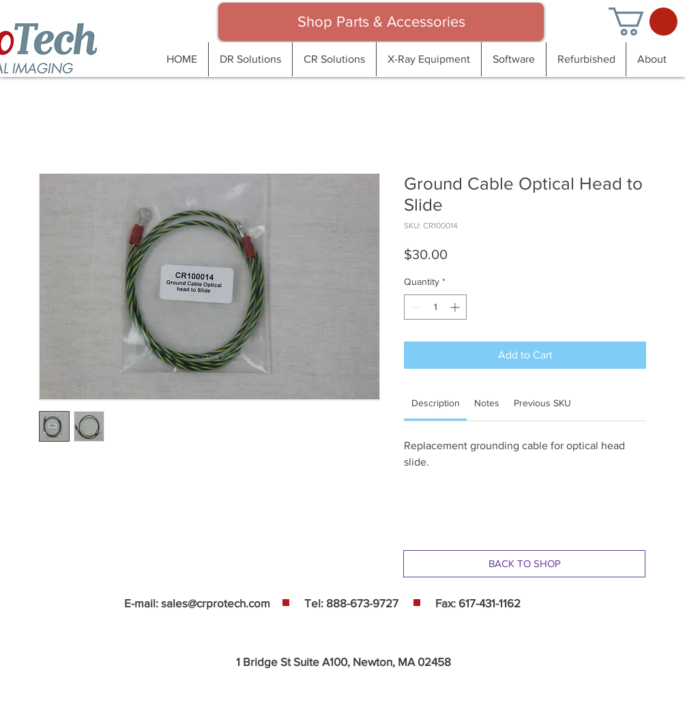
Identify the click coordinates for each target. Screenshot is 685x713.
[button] (643, 21)
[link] (435, 402)
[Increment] (456, 307)
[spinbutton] (435, 307)
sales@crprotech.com (215, 602)
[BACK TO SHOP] (524, 563)
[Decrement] (414, 307)
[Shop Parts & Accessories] (381, 22)
